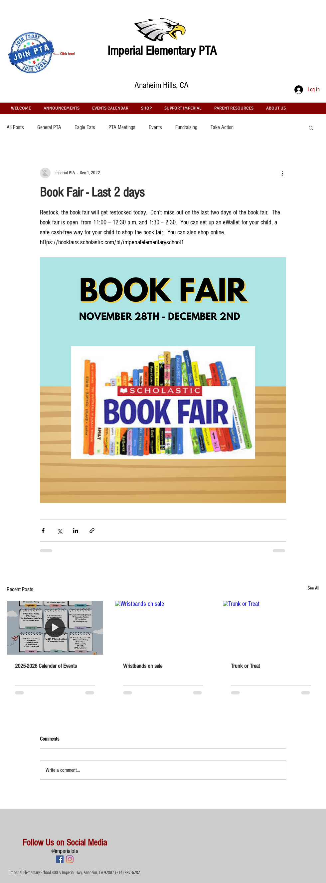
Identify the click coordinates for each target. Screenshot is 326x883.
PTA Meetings (121, 127)
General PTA (49, 127)
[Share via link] (92, 530)
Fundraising (186, 127)
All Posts (15, 127)
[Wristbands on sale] (163, 628)
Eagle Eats (85, 127)
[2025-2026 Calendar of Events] (55, 628)
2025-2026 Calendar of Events (46, 666)
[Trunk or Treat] (271, 628)
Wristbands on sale (142, 666)
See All (313, 588)
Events (155, 127)
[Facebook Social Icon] (60, 859)
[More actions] (282, 173)
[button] (311, 127)
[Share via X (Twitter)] (59, 530)
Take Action (222, 127)
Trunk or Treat (245, 666)
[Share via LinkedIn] (76, 530)
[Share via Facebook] (43, 530)
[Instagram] (70, 859)
